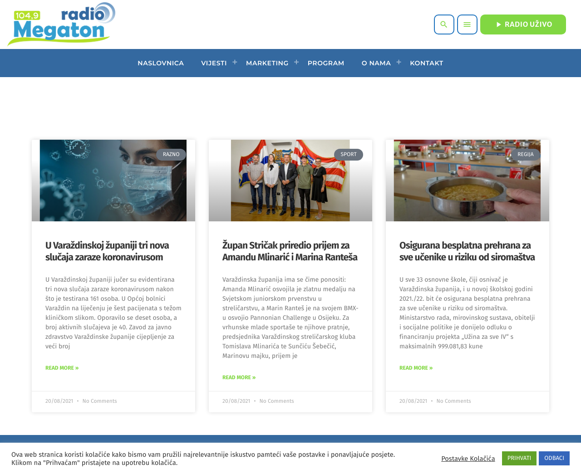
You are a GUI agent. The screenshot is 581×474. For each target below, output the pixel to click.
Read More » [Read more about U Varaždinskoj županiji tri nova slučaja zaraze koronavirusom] (62, 368)
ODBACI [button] (554, 458)
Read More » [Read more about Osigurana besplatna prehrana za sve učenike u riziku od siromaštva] (416, 368)
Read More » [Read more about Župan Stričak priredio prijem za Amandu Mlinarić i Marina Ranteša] (239, 378)
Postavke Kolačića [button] (468, 458)
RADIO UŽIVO (523, 24)
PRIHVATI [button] (519, 458)
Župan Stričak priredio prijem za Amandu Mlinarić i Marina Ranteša (289, 251)
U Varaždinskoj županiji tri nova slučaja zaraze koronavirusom (107, 251)
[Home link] (61, 24)
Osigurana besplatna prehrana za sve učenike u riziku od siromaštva (467, 251)
